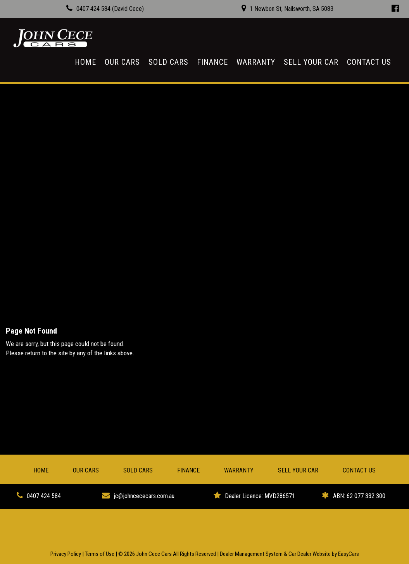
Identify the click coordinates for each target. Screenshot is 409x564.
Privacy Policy (66, 553)
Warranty (255, 62)
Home (85, 62)
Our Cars (122, 62)
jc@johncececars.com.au (144, 496)
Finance (212, 62)
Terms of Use (100, 553)
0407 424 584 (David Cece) (110, 8)
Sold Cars (168, 62)
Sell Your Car (311, 62)
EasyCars (348, 553)
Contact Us (369, 62)
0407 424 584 (44, 496)
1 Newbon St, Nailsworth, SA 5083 (291, 8)
